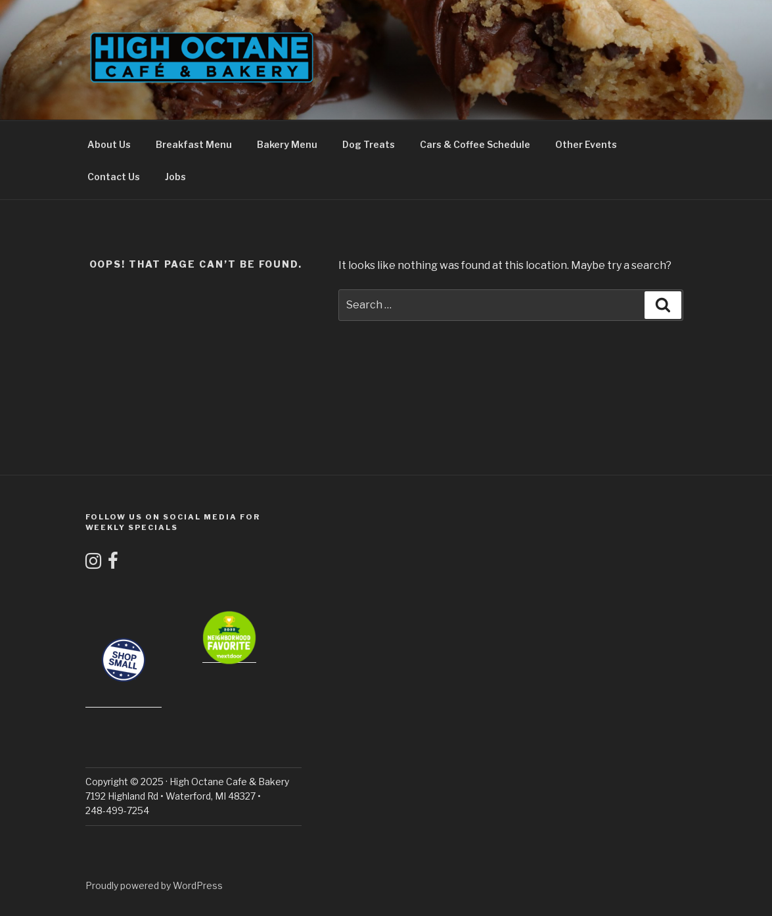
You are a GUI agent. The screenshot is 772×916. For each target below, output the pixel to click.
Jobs (175, 176)
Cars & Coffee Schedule (475, 144)
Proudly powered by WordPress (154, 885)
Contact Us (113, 176)
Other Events (586, 144)
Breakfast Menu (194, 144)
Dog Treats (368, 144)
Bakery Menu (287, 144)
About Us (109, 144)
